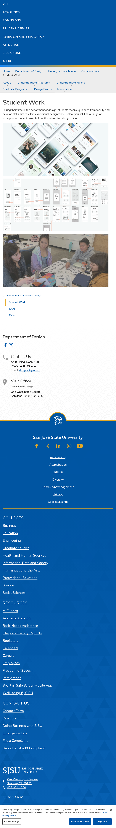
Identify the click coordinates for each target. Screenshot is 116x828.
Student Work (12, 75)
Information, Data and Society (25, 562)
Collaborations (90, 71)
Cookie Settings (58, 502)
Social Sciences (14, 592)
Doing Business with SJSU (22, 725)
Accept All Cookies (80, 821)
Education (10, 533)
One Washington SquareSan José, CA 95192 (22, 781)
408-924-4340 (28, 366)
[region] (58, 816)
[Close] (111, 810)
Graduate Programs (15, 89)
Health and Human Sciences (24, 555)
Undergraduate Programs (34, 82)
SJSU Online (12, 53)
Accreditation (58, 465)
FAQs (12, 308)
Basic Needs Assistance (20, 625)
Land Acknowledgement (58, 487)
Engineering (12, 540)
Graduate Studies (16, 548)
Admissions (12, 20)
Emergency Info (15, 733)
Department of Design (29, 71)
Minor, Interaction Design (28, 295)
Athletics (11, 45)
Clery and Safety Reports (22, 633)
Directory (10, 718)
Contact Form (13, 710)
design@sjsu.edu (29, 370)
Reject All (102, 821)
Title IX (58, 472)
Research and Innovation (24, 36)
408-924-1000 (16, 787)
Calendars (10, 648)
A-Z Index (10, 610)
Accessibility (58, 457)
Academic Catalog (17, 618)
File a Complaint (15, 740)
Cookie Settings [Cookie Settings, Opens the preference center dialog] (11, 821)
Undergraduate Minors (62, 71)
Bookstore (11, 640)
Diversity (58, 480)
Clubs (12, 315)
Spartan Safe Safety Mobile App (27, 685)
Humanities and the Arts (21, 570)
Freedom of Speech (17, 670)
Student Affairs (16, 28)
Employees (11, 663)
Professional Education (20, 577)
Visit (6, 4)
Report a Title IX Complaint (24, 748)
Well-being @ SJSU (18, 692)
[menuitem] (7, 82)
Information (64, 89)
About (8, 61)
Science (8, 585)
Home (6, 71)
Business (9, 525)
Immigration (12, 678)
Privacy (58, 494)
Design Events (43, 89)
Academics (11, 12)
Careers (8, 655)
